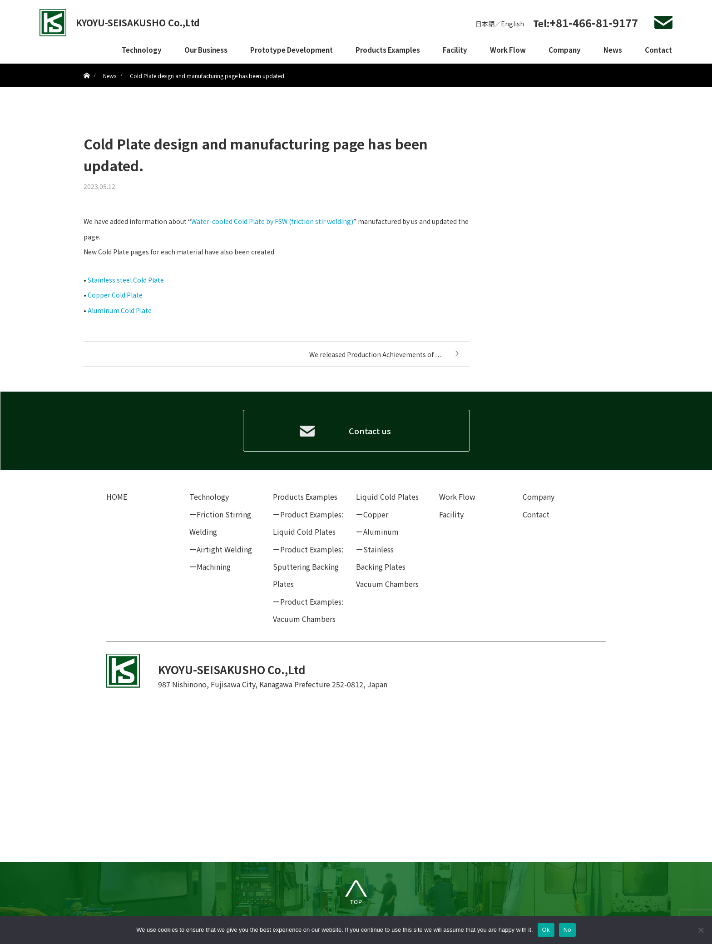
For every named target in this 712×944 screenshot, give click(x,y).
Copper (375, 514)
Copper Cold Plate (115, 294)
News (612, 50)
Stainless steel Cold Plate (126, 279)
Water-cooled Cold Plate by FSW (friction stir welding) (272, 221)
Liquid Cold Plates (387, 496)
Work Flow (508, 50)
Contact (658, 50)
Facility (455, 50)
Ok (546, 929)
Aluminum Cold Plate (120, 310)
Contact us (370, 431)
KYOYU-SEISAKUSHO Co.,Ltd (138, 22)
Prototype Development (291, 50)
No (567, 929)
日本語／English (499, 23)
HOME (116, 496)
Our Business (205, 50)
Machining (214, 566)
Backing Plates (380, 566)
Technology (142, 50)
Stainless (378, 549)
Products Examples (388, 50)
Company (565, 50)
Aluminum (381, 531)
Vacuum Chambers (387, 583)
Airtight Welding (224, 549)
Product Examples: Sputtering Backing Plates (308, 567)
